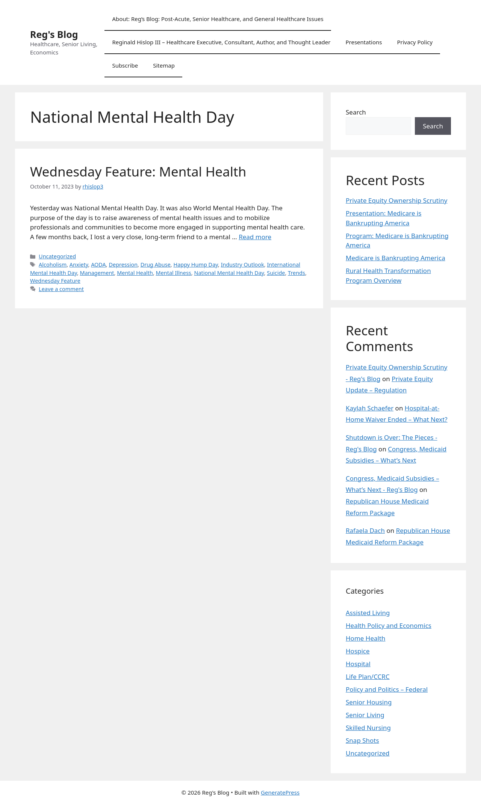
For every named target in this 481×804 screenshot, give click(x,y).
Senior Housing (369, 702)
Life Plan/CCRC (368, 676)
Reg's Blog (54, 34)
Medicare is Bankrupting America (395, 257)
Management (97, 272)
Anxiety (79, 264)
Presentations (363, 42)
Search (356, 112)
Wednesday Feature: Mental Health (138, 171)
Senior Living (365, 714)
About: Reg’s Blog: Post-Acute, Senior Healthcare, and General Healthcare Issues (217, 19)
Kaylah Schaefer (369, 408)
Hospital (358, 663)
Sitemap (164, 65)
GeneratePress (280, 792)
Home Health (366, 638)
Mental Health (135, 272)
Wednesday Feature (55, 280)
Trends (296, 272)
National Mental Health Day (229, 272)
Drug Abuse (156, 264)
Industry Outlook (242, 264)
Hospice (358, 651)
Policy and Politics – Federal (387, 689)
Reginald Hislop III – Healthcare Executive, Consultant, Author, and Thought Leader (221, 42)
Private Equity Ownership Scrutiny (396, 200)
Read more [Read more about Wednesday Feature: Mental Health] (255, 236)
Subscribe (125, 65)
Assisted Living (368, 612)
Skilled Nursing (368, 727)
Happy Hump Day (195, 264)
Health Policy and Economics (388, 625)
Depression (123, 264)
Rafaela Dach (365, 530)
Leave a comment (61, 289)
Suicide (276, 272)
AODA (98, 264)
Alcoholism (53, 264)
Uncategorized (57, 256)
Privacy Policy (415, 42)
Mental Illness (173, 272)
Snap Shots (362, 740)
